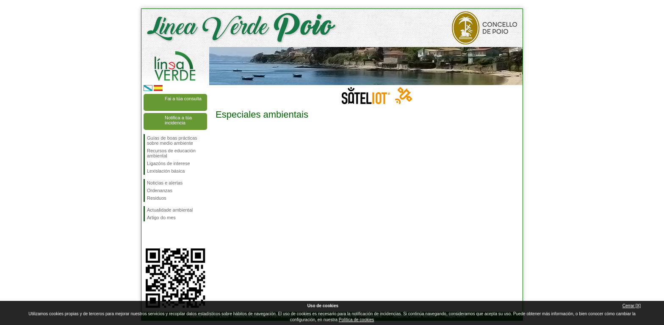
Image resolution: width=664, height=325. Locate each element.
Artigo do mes (161, 217)
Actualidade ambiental (170, 209)
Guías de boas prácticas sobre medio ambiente (172, 140)
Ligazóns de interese (168, 163)
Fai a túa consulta (183, 98)
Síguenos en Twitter (163, 235)
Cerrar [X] (631, 305)
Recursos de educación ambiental (171, 153)
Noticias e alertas (165, 182)
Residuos (156, 198)
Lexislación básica (166, 171)
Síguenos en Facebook (149, 235)
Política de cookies (356, 319)
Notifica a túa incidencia (178, 120)
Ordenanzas (159, 190)
